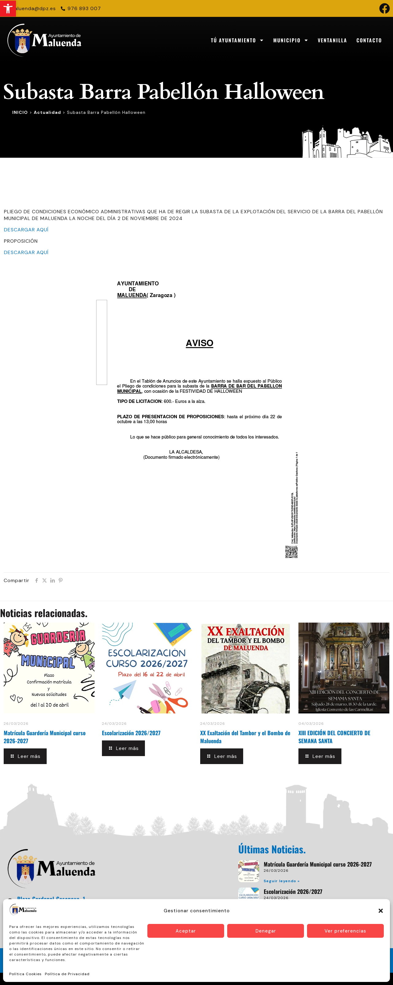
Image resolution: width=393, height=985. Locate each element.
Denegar (265, 931)
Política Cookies (25, 973)
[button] (8, 9)
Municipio (291, 40)
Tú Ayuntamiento (237, 40)
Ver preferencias (345, 931)
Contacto (369, 40)
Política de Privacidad (67, 973)
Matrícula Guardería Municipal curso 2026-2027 (318, 864)
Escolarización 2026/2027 (131, 733)
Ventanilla (332, 40)
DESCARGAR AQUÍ (26, 229)
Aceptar (186, 931)
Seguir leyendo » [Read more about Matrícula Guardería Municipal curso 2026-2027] (282, 881)
